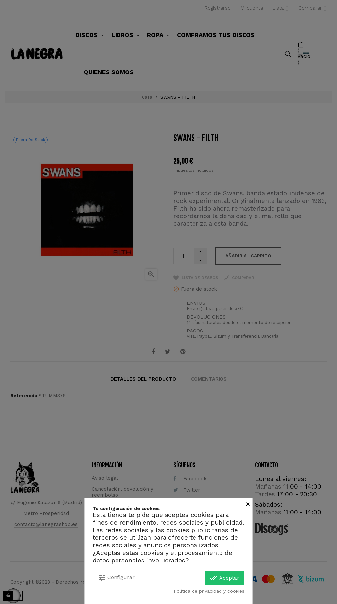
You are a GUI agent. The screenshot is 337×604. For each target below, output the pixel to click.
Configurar (116, 578)
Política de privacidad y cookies (209, 591)
